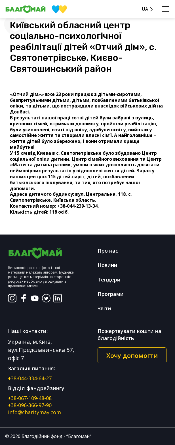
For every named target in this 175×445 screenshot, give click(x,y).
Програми (111, 294)
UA (145, 9)
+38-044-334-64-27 (30, 378)
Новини (107, 265)
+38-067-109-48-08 (30, 398)
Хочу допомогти (132, 355)
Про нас (108, 250)
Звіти (104, 308)
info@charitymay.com (34, 412)
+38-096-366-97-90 (30, 405)
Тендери (109, 279)
